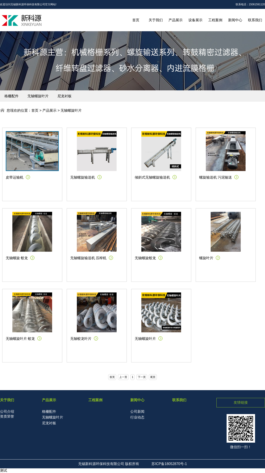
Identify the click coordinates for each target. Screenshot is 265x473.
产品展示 (175, 20)
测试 (3, 470)
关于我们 (156, 20)
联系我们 (255, 20)
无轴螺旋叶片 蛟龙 (20, 339)
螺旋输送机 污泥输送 (215, 177)
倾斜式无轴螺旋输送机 (152, 177)
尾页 (152, 377)
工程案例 (215, 20)
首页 (135, 20)
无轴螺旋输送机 (82, 177)
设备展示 (195, 20)
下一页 (142, 377)
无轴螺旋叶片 (38, 96)
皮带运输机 (14, 177)
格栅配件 (11, 96)
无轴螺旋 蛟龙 (17, 258)
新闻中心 (235, 20)
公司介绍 (7, 411)
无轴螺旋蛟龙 (145, 258)
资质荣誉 (7, 416)
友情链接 (241, 402)
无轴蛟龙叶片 (80, 339)
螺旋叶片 (206, 258)
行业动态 (137, 417)
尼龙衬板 (64, 96)
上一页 (123, 377)
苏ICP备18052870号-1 (169, 464)
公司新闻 (137, 411)
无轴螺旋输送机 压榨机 (88, 258)
